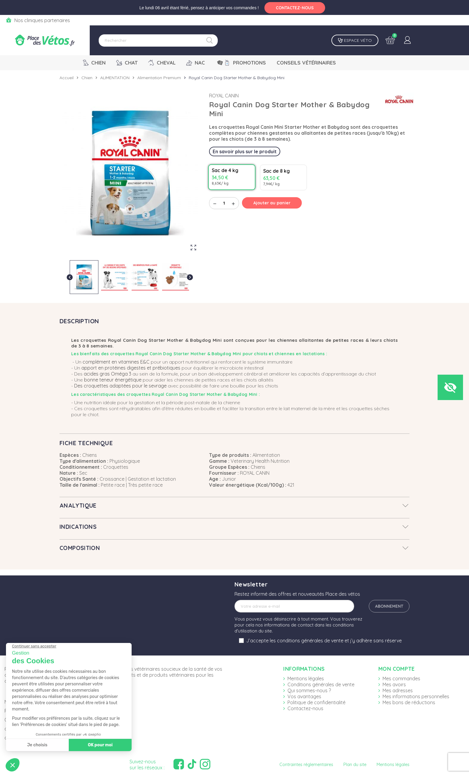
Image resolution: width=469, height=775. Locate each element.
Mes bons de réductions (409, 702)
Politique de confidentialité (316, 702)
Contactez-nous (305, 708)
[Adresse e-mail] (294, 606)
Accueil (67, 77)
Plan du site (354, 764)
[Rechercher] (158, 40)
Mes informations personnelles (416, 696)
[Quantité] (224, 203)
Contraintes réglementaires (306, 764)
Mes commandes (401, 678)
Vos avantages (304, 696)
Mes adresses (398, 690)
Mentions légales (305, 678)
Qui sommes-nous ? (309, 690)
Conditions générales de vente (320, 684)
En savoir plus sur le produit (245, 151)
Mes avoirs (394, 684)
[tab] (234, 505)
